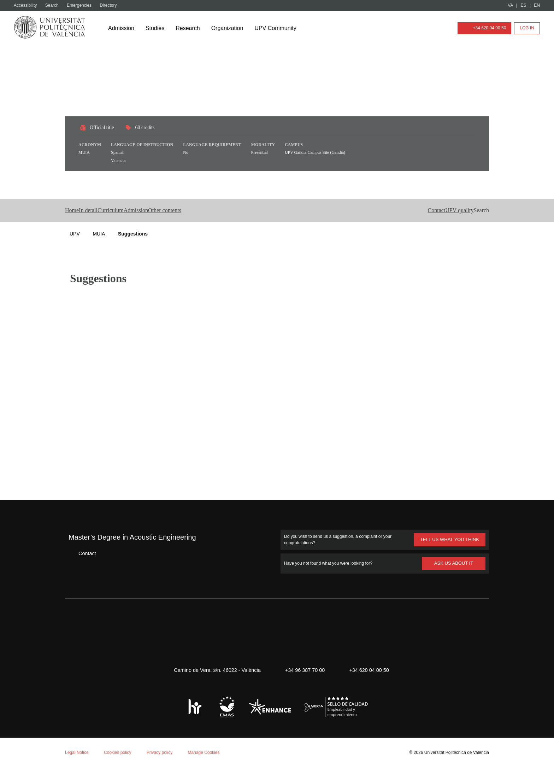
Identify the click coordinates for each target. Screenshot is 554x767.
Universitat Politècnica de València (454, 752)
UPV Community (281, 28)
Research (190, 28)
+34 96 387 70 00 (303, 670)
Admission (122, 28)
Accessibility (26, 5)
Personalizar (111, 741)
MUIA (99, 234)
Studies (157, 28)
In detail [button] (103, 210)
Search (54, 5)
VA (510, 5)
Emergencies (82, 5)
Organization (231, 28)
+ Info (523, 750)
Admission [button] (179, 210)
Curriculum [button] (139, 210)
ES (523, 5)
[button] (469, 210)
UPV (74, 234)
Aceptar (35, 741)
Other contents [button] (224, 210)
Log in (527, 28)
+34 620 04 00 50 (482, 28)
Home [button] (74, 210)
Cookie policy (93, 674)
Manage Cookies (210, 752)
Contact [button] (395, 210)
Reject (70, 741)
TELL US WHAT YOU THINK (449, 539)
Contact (82, 553)
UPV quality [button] (433, 210)
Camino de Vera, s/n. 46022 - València (214, 670)
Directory (112, 5)
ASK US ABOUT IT (453, 563)
